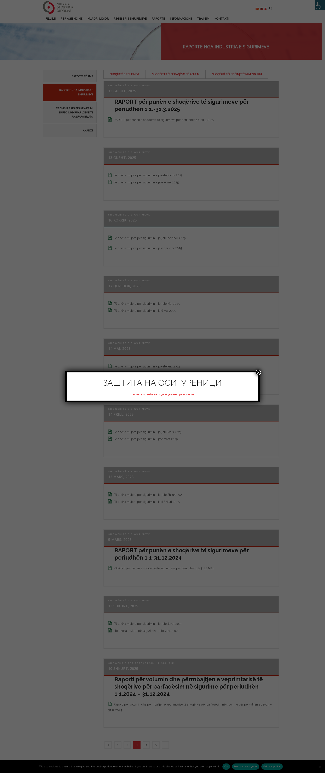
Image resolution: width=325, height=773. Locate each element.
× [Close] (258, 372)
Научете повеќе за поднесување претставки (162, 394)
